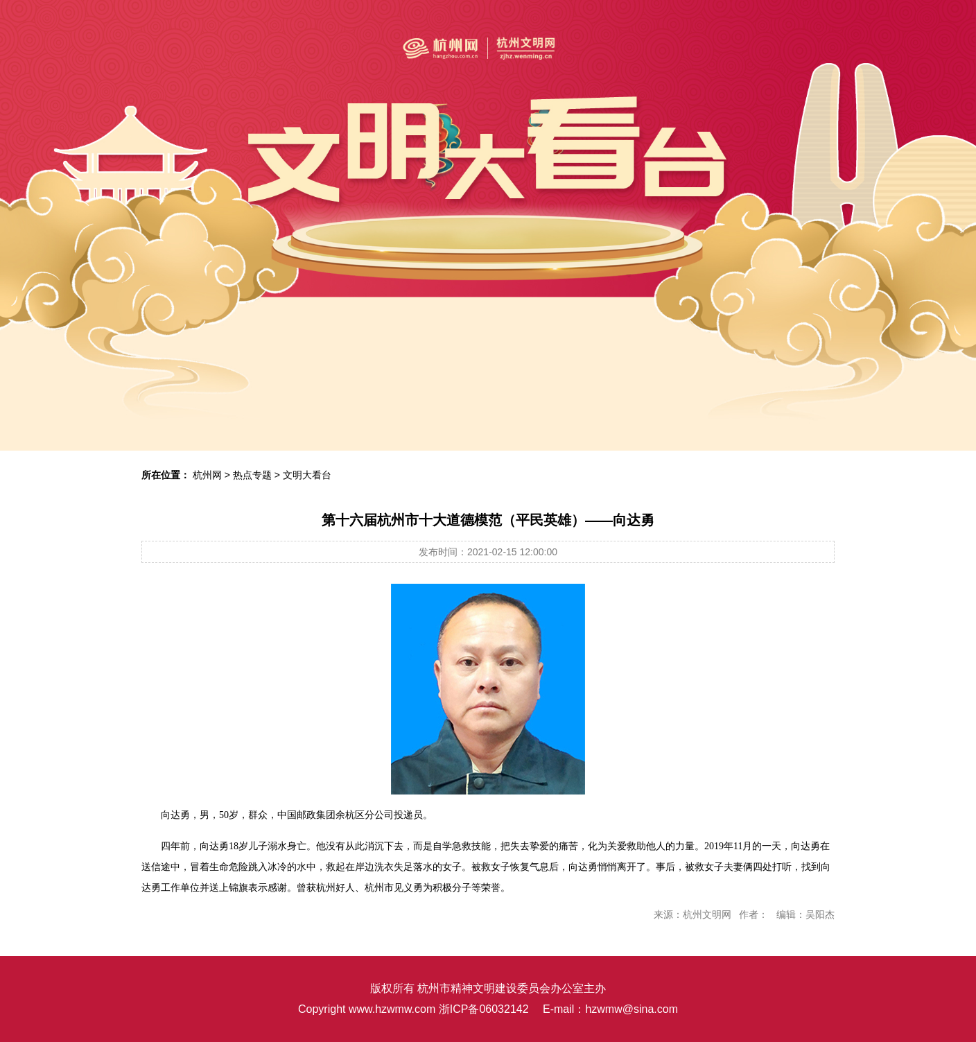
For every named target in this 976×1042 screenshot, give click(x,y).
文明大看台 (307, 474)
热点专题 (252, 474)
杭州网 (207, 474)
